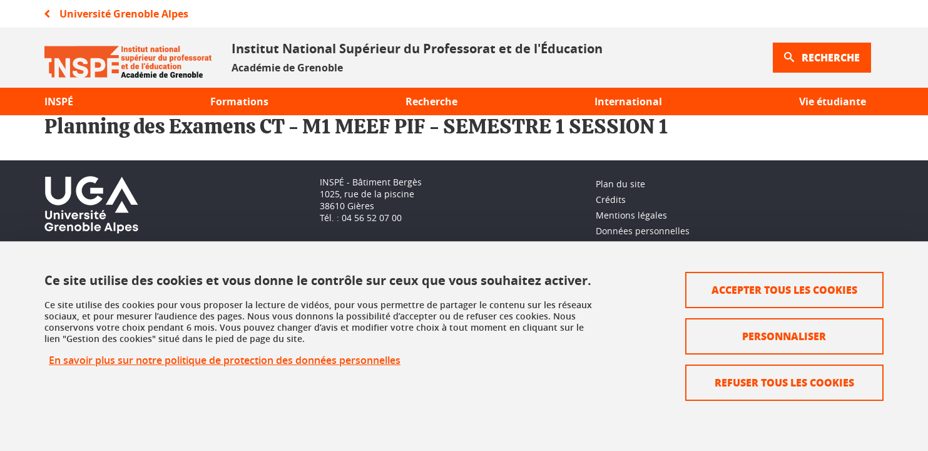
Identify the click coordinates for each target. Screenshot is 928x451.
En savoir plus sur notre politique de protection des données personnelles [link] (224, 360)
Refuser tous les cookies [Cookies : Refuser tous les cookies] (784, 382)
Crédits (611, 199)
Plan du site (620, 184)
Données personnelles (643, 231)
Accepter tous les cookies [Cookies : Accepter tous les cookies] (784, 290)
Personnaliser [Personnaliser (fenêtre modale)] (784, 336)
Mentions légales (631, 215)
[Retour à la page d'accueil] (128, 58)
